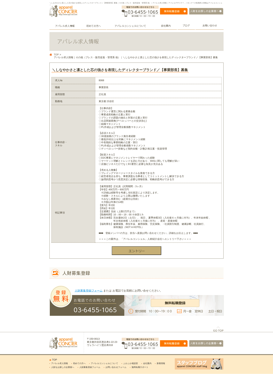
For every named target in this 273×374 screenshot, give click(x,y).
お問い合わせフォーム (116, 367)
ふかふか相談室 (130, 363)
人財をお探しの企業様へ (62, 367)
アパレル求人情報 (59, 363)
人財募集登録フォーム (89, 290)
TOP (56, 54)
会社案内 (147, 363)
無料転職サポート (140, 367)
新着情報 (161, 363)
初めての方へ (79, 363)
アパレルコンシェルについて (104, 363)
